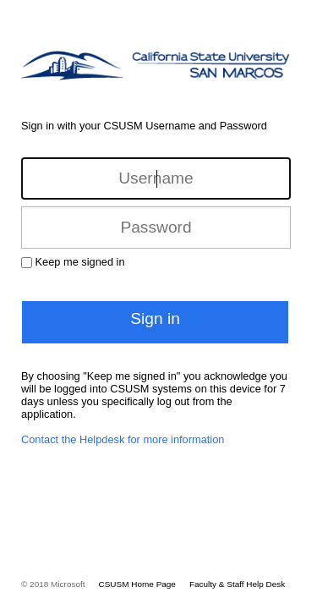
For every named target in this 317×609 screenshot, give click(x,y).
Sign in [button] (155, 318)
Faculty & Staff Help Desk (237, 584)
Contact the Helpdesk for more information (122, 439)
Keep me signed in (80, 261)
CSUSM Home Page (137, 584)
